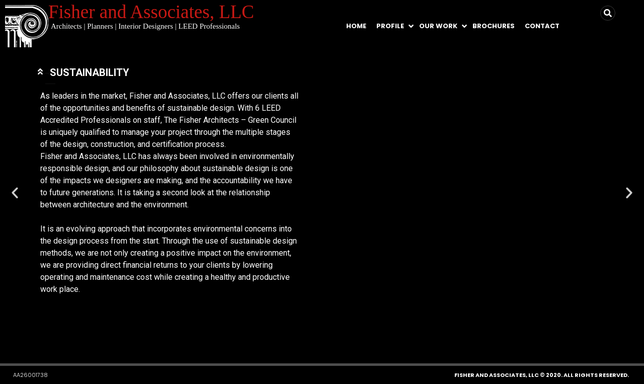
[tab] (169, 62)
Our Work (438, 26)
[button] (295, 334)
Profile (390, 26)
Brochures (493, 26)
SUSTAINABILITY (89, 62)
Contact (542, 26)
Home (356, 26)
